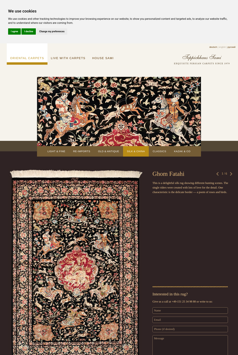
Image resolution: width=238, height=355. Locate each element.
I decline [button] (28, 31)
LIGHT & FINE (56, 151)
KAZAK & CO (182, 151)
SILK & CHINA (136, 151)
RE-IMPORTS (81, 151)
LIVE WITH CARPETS (68, 58)
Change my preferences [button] (51, 31)
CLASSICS (159, 151)
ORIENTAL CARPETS (27, 58)
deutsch (213, 47)
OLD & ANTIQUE (108, 151)
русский (231, 47)
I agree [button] (14, 31)
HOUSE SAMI (103, 58)
